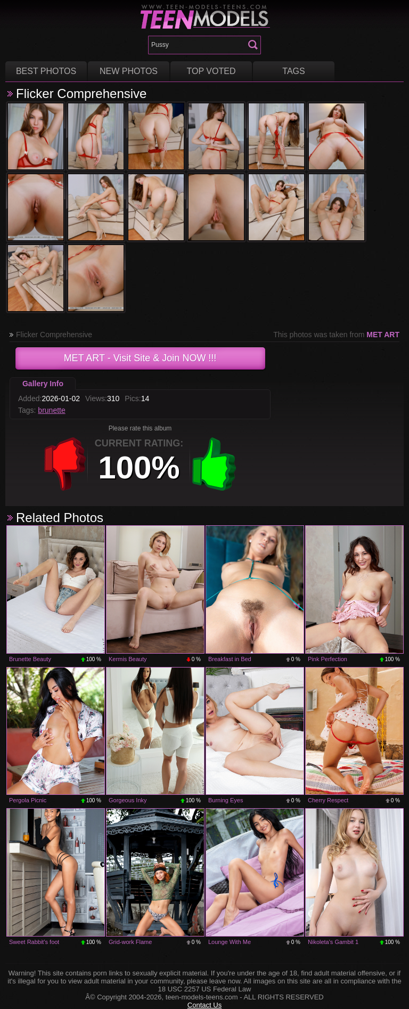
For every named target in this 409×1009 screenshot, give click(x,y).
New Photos (129, 71)
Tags (293, 71)
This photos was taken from (336, 334)
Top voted (211, 71)
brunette (51, 410)
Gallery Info (42, 383)
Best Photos (46, 71)
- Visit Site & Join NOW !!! (140, 358)
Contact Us (204, 1005)
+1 (214, 464)
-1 (65, 464)
